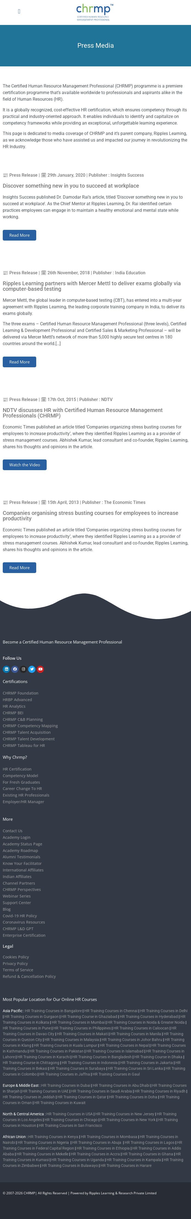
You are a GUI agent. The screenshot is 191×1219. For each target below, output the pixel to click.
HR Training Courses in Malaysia (71, 1039)
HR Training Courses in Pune (27, 1028)
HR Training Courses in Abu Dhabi (121, 1085)
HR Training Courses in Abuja (97, 1142)
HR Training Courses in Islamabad (115, 1051)
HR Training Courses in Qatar (81, 1097)
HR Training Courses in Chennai (110, 1011)
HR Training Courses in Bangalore (53, 1011)
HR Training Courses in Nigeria (44, 1142)
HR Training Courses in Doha (133, 1097)
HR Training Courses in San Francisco (70, 1125)
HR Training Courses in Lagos (150, 1142)
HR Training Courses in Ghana (147, 1154)
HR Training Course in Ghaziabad (89, 1016)
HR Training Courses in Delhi (163, 1011)
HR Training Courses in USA (69, 1114)
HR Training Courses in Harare (125, 1165)
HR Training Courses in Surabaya (77, 1068)
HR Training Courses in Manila (135, 1034)
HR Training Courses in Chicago (71, 1120)
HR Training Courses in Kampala (133, 1160)
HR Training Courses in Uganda (77, 1160)
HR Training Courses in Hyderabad (149, 1016)
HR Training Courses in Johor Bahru (132, 1039)
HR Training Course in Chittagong (31, 1062)
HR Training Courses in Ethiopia (103, 1148)
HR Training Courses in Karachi (43, 1057)
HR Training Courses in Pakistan (56, 1051)
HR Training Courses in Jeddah (29, 1097)
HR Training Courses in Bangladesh (102, 1057)
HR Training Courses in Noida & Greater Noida (146, 1022)
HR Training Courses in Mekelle (42, 1154)
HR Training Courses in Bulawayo (70, 1165)
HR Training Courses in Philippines (82, 1028)
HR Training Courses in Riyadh (160, 1091)
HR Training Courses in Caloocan (141, 1028)
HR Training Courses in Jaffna (64, 1074)
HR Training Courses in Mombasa (109, 1137)
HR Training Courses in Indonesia (90, 1062)
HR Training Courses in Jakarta (146, 1062)
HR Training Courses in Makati (82, 1034)
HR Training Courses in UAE (45, 1091)
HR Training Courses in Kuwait (60, 1103)
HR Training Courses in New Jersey (124, 1114)
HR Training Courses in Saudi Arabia (101, 1091)
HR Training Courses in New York (128, 1120)
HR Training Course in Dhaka (158, 1057)
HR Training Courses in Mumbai (78, 1022)
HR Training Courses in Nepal (124, 1045)
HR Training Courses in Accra (95, 1154)
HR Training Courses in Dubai (65, 1085)
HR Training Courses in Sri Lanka (135, 1068)
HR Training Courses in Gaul (116, 1074)
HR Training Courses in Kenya (53, 1137)
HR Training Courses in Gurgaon (31, 1016)
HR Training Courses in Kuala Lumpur (65, 1045)
